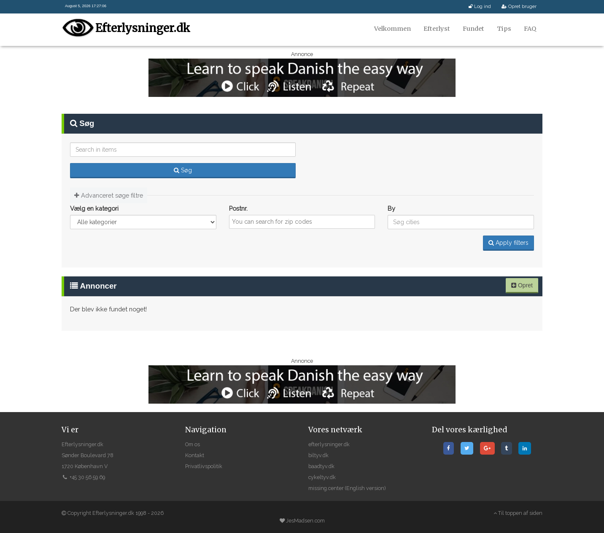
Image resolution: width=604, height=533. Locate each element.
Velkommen (392, 28)
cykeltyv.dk (322, 477)
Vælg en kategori (94, 208)
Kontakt (194, 455)
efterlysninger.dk (329, 444)
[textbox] (305, 221)
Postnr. (238, 208)
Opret (522, 285)
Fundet (473, 28)
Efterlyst (436, 28)
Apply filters (508, 242)
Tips (504, 28)
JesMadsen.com (305, 520)
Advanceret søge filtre (108, 195)
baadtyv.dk (321, 466)
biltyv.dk (318, 455)
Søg (183, 170)
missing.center (326, 488)
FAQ (530, 28)
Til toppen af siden (517, 513)
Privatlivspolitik (203, 466)
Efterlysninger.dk (141, 28)
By (391, 208)
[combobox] (302, 222)
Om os (192, 444)
